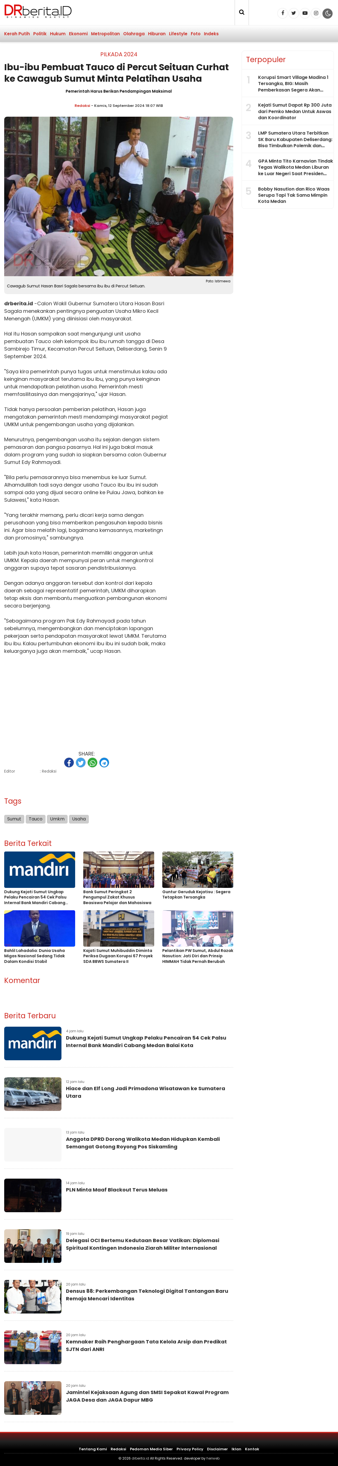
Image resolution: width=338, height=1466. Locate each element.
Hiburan (157, 34)
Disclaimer (217, 1449)
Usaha (123, 311)
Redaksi (82, 105)
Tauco (43, 341)
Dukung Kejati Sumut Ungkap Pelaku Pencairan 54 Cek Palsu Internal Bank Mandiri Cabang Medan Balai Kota (35, 897)
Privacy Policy (190, 1449)
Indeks (211, 34)
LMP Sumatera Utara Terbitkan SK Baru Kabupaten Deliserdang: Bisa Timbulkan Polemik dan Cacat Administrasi (295, 142)
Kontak (252, 1449)
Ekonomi (78, 34)
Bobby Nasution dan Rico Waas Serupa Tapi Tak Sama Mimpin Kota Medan (294, 195)
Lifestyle (178, 34)
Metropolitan (105, 34)
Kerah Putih (17, 34)
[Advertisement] (86, 699)
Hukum (58, 34)
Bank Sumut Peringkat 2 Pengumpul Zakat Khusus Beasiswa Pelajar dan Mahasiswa (117, 897)
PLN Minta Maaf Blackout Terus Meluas (117, 1189)
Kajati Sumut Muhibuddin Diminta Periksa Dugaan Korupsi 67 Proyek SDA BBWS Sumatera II (118, 956)
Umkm (57, 819)
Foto (196, 34)
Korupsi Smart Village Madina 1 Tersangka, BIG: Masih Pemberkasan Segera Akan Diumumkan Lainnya (293, 86)
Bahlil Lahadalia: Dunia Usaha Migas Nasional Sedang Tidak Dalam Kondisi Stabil (34, 956)
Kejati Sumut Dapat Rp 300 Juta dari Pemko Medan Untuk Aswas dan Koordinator (295, 111)
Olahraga (134, 34)
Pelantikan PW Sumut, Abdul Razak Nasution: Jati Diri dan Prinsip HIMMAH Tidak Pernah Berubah (197, 956)
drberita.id (18, 303)
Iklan (236, 1449)
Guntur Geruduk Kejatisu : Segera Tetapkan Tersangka (196, 894)
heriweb (213, 1458)
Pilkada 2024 (118, 54)
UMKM (11, 424)
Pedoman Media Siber (151, 1449)
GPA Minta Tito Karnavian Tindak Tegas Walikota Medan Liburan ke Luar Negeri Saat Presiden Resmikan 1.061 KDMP (295, 170)
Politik (40, 34)
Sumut (12, 462)
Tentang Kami (93, 1449)
